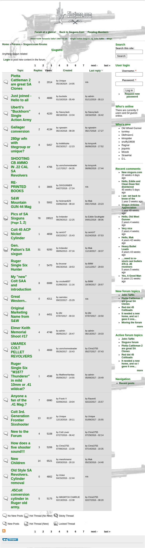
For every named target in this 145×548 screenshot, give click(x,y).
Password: (129, 80)
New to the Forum (19, 434)
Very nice (126, 228)
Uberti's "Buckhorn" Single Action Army (21, 113)
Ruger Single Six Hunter (19, 265)
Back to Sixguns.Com (71, 32)
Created (67, 70)
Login (6, 59)
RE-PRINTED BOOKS (18, 187)
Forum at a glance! (45, 32)
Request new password (132, 95)
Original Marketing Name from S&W (20, 314)
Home (5, 44)
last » (107, 65)
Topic (20, 70)
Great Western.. (18, 299)
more (140, 326)
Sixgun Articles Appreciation (130, 206)
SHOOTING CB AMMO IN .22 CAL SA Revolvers (20, 167)
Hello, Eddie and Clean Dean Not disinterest (130, 184)
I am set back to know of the (130, 197)
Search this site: (125, 48)
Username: (129, 70)
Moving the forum (131, 322)
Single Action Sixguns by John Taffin (87, 39)
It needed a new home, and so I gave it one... (130, 316)
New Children (18, 461)
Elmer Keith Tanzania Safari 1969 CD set (48, 39)
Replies (38, 70)
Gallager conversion (20, 129)
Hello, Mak (127, 237)
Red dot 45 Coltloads (127, 309)
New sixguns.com (131, 172)
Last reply (96, 70)
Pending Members (98, 32)
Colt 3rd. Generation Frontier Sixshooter (20, 418)
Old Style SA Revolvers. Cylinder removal (21, 476)
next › (94, 65)
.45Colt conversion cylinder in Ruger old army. (20, 498)
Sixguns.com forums (35, 44)
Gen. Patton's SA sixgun (20, 249)
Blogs (109, 39)
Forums (16, 44)
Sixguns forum (129, 342)
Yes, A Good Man (131, 275)
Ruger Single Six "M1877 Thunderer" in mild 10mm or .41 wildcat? (21, 376)
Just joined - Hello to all (21, 98)
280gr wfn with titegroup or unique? (20, 145)
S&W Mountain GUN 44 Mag (21, 202)
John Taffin (127, 295)
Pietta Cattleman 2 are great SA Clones (21, 82)
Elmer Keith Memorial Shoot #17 (20, 332)
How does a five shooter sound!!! (20, 447)
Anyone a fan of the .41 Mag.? (19, 400)
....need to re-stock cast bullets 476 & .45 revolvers (131, 262)
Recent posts (126, 383)
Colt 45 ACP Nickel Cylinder (20, 234)
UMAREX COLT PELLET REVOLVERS (21, 350)
